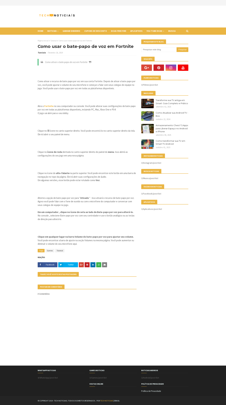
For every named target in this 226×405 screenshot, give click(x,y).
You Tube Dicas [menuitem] (154, 31)
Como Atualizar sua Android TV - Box (172, 114)
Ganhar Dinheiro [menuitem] (71, 31)
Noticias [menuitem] (52, 31)
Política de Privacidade (151, 391)
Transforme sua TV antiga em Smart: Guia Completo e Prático (172, 102)
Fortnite (49, 106)
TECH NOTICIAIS (106, 401)
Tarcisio (42, 52)
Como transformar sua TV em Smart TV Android (170, 142)
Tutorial (53, 40)
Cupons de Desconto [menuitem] (95, 31)
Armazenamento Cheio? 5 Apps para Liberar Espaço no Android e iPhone (172, 128)
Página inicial (43, 40)
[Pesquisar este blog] (159, 49)
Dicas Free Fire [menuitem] (118, 31)
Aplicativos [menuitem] (136, 31)
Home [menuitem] (40, 31)
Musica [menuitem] (171, 31)
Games (50, 250)
